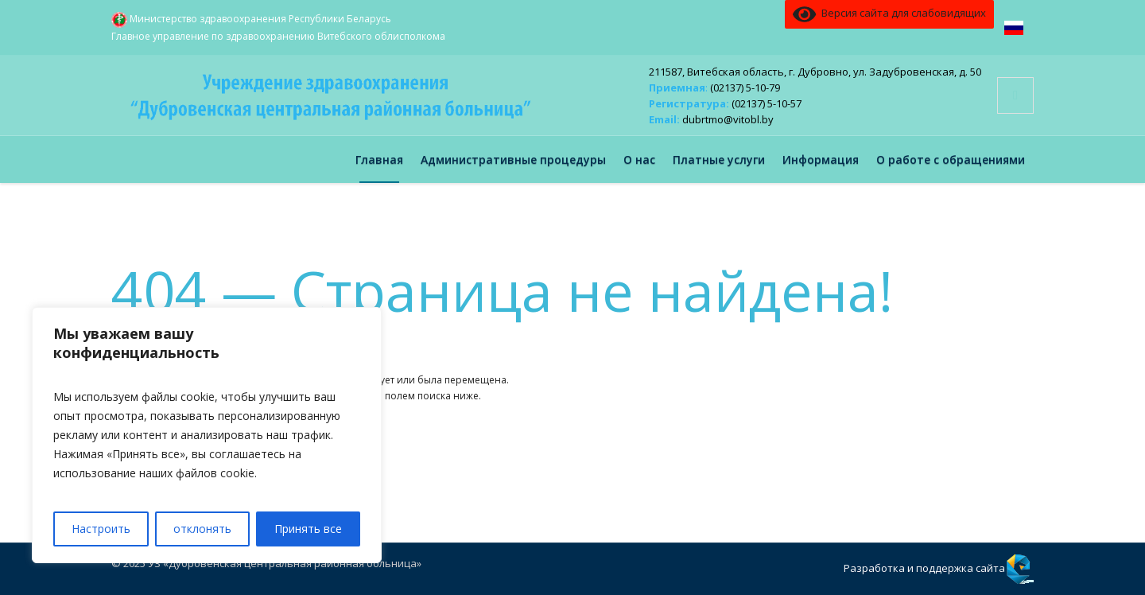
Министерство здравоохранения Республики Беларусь (251, 20)
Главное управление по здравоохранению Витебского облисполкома (278, 36)
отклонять (202, 528)
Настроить (101, 528)
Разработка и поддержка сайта (924, 568)
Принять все (308, 528)
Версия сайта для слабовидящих (889, 14)
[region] (207, 435)
